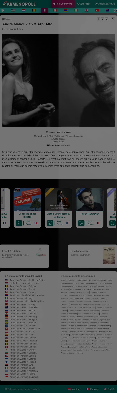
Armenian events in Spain (22, 334)
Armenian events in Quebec (81, 289)
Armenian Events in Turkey (22, 304)
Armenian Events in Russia (22, 310)
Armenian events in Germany (23, 316)
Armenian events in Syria (21, 365)
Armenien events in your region (79, 276)
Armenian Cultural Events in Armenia (27, 295)
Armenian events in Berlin (85, 307)
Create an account (105, 4)
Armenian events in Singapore (24, 377)
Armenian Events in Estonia (23, 359)
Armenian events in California (79, 341)
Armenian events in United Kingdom (27, 301)
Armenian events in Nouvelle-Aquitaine (76, 301)
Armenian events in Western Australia (84, 347)
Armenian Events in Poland (22, 374)
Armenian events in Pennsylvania (74, 280)
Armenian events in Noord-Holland (74, 323)
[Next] (114, 10)
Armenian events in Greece (23, 325)
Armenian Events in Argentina (24, 371)
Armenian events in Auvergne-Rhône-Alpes (79, 286)
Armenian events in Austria (22, 331)
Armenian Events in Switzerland (25, 328)
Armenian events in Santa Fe (79, 344)
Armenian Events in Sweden (23, 322)
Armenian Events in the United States (27, 280)
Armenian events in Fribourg (72, 353)
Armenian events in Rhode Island (74, 326)
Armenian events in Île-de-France (99, 283)
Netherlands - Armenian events (24, 283)
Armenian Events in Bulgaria (23, 353)
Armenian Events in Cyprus (23, 350)
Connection (83, 4)
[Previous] (2, 10)
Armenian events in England (96, 298)
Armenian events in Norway (23, 337)
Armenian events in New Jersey (83, 335)
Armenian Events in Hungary (23, 319)
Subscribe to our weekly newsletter (22, 389)
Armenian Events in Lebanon (23, 313)
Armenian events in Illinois (88, 314)
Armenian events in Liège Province (97, 320)
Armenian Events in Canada (23, 292)
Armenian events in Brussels (73, 283)
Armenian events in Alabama (87, 317)
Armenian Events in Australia (23, 307)
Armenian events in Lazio (79, 292)
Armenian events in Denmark (23, 347)
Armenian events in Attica (100, 323)
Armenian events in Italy (21, 298)
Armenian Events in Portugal (23, 340)
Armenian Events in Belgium (23, 286)
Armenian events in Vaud (101, 350)
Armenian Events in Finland (23, 362)
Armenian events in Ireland (22, 368)
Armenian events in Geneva (84, 338)
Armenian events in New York (73, 329)
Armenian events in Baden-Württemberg (84, 310)
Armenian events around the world (24, 276)
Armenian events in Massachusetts (84, 332)
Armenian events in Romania (23, 343)
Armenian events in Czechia (23, 356)
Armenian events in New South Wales (86, 304)
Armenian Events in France (22, 289)
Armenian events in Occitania (81, 295)
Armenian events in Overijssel (100, 280)
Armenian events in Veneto (99, 326)
